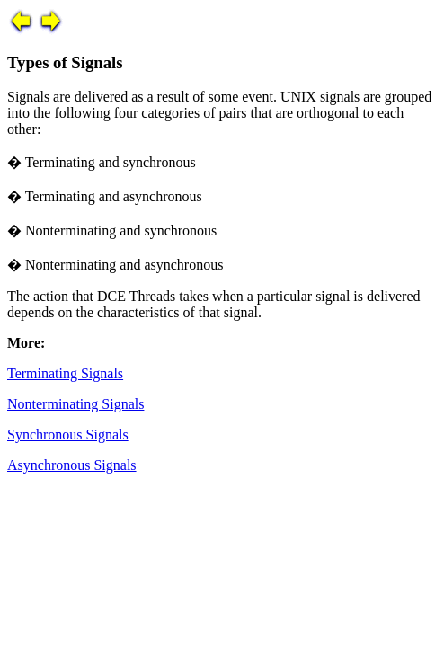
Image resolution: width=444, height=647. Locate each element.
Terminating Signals (65, 373)
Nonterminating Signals (75, 404)
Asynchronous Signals (72, 465)
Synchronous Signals (68, 434)
